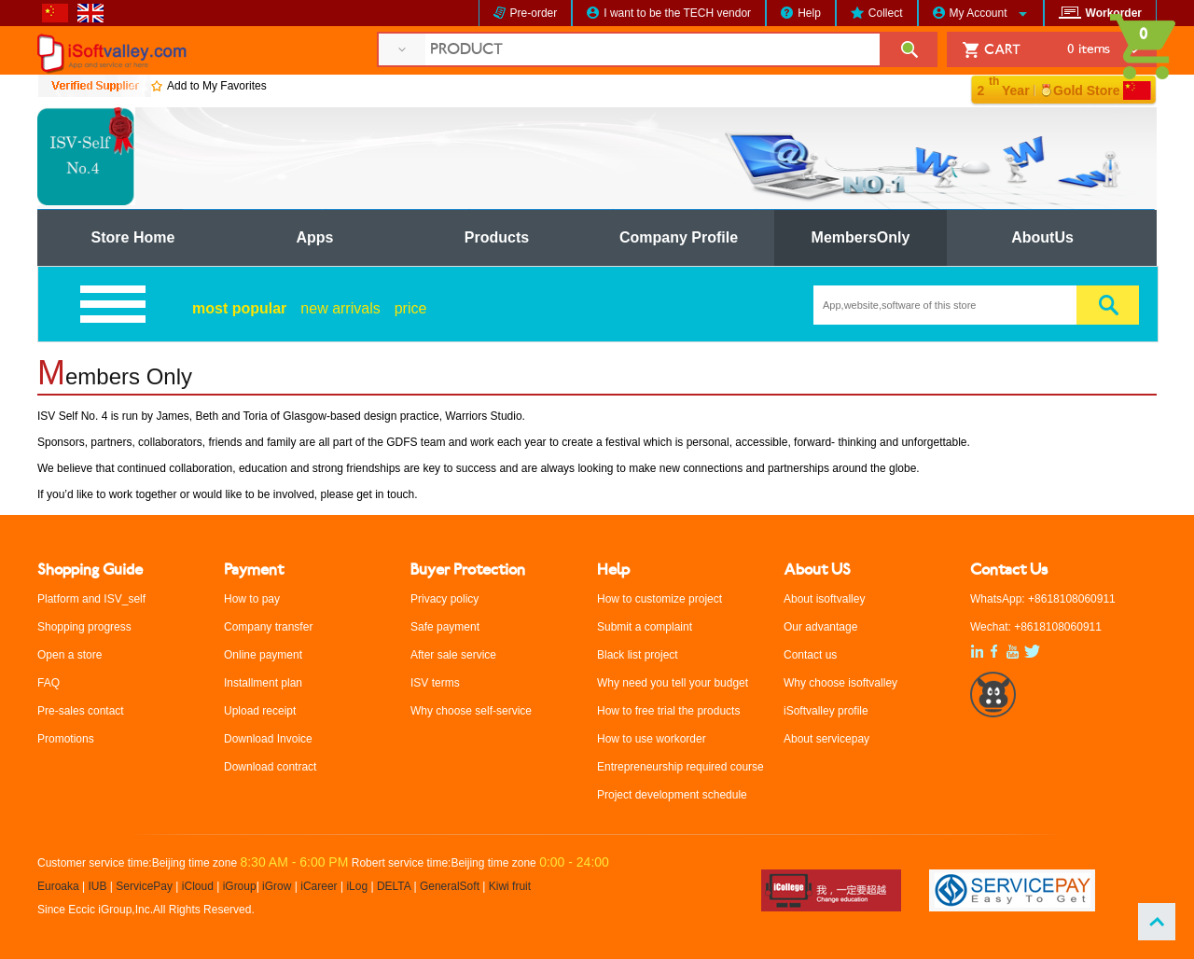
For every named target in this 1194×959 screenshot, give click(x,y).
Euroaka (58, 886)
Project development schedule (672, 794)
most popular (239, 308)
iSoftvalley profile (826, 710)
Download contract (270, 766)
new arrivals (340, 308)
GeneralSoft (449, 886)
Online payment (263, 654)
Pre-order (534, 13)
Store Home (133, 237)
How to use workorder (651, 738)
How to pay (252, 598)
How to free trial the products (668, 710)
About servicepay (826, 738)
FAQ (48, 682)
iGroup (240, 886)
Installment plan (263, 682)
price (411, 308)
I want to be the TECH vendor (677, 13)
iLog (357, 886)
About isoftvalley (824, 598)
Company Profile (678, 237)
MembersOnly (861, 237)
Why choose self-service (471, 710)
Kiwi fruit (510, 886)
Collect (885, 13)
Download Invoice (268, 738)
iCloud (198, 886)
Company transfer (268, 626)
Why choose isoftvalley (840, 682)
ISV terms (435, 682)
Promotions (65, 738)
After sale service (453, 654)
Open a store (69, 654)
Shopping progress (84, 626)
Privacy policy (444, 598)
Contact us (810, 654)
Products (497, 237)
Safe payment (444, 626)
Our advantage (820, 626)
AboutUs (1042, 237)
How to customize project (659, 598)
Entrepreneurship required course (680, 766)
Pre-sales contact (80, 710)
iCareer (318, 886)
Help (809, 13)
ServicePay (145, 886)
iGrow (276, 886)
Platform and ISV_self (91, 598)
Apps (315, 237)
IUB (98, 886)
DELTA (395, 886)
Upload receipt (260, 710)
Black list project (637, 654)
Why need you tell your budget (672, 682)
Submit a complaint (644, 626)
